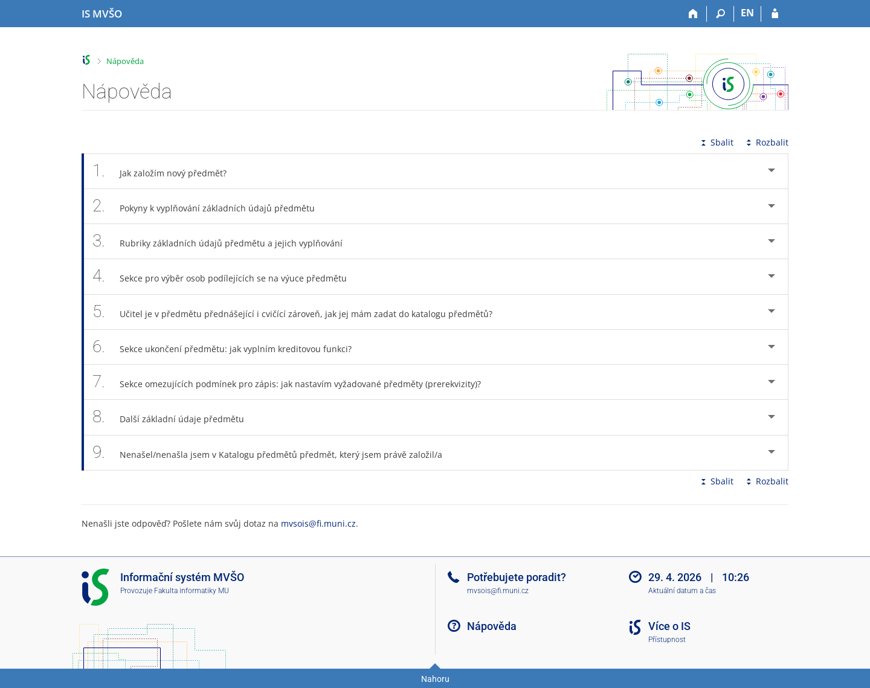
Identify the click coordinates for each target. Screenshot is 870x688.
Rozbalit (766, 142)
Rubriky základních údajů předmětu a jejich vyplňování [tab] (224, 241)
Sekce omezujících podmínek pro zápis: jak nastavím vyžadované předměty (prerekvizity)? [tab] (293, 382)
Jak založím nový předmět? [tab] (166, 171)
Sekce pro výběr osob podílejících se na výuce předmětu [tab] (226, 276)
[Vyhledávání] (720, 14)
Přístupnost (667, 639)
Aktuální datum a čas (682, 591)
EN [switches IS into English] (747, 12)
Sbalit (715, 142)
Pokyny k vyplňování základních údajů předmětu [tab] (210, 206)
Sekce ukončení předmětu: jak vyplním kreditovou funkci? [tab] (228, 347)
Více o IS (669, 626)
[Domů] (693, 14)
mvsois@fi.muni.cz (318, 523)
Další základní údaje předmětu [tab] (174, 417)
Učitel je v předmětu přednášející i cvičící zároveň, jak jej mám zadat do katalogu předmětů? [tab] (299, 312)
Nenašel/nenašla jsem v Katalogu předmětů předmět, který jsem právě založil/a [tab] (274, 452)
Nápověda (125, 61)
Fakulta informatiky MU (191, 591)
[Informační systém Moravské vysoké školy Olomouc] (102, 14)
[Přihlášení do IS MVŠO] (774, 14)
